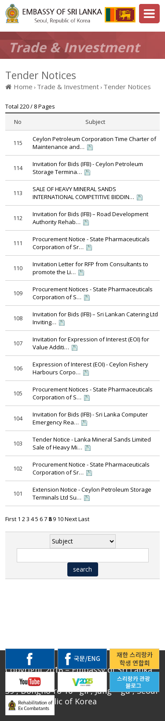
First (10, 519)
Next (71, 519)
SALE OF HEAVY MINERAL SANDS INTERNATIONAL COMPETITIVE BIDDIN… (83, 193)
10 (60, 519)
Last (83, 519)
